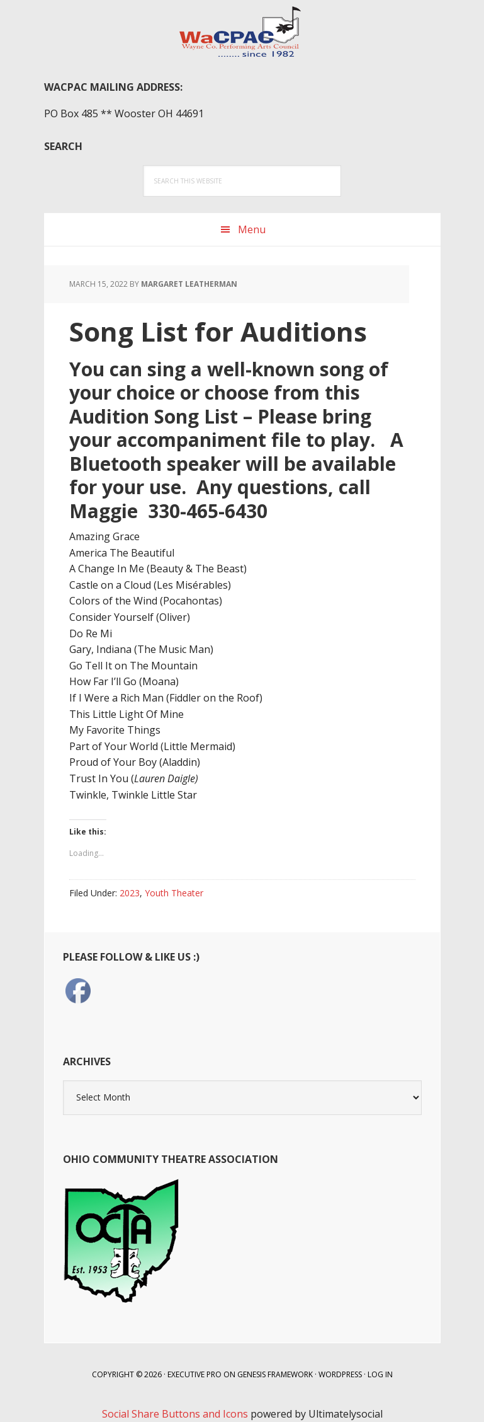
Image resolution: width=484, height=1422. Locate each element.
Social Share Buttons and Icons (175, 1414)
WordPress (340, 1374)
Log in (380, 1374)
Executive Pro (194, 1374)
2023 (130, 893)
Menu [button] (252, 229)
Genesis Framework (275, 1374)
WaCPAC (242, 31)
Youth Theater (174, 893)
